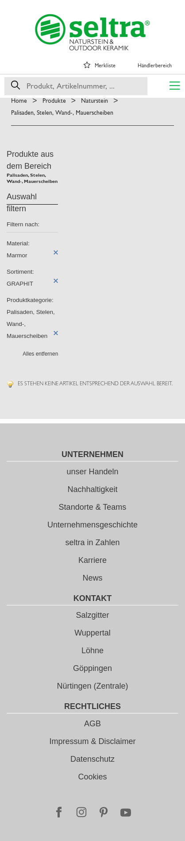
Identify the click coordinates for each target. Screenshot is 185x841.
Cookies (92, 776)
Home (19, 100)
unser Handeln (92, 471)
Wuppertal (92, 632)
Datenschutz (92, 759)
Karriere (92, 560)
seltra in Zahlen (92, 542)
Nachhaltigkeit (92, 489)
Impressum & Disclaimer (92, 741)
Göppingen (92, 668)
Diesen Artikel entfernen (56, 252)
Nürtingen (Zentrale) (92, 686)
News (92, 578)
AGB (92, 723)
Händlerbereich (155, 65)
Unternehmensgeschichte (92, 524)
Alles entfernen (40, 354)
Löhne (92, 650)
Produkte (54, 100)
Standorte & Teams (93, 507)
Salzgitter (92, 615)
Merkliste (105, 65)
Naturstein (94, 100)
